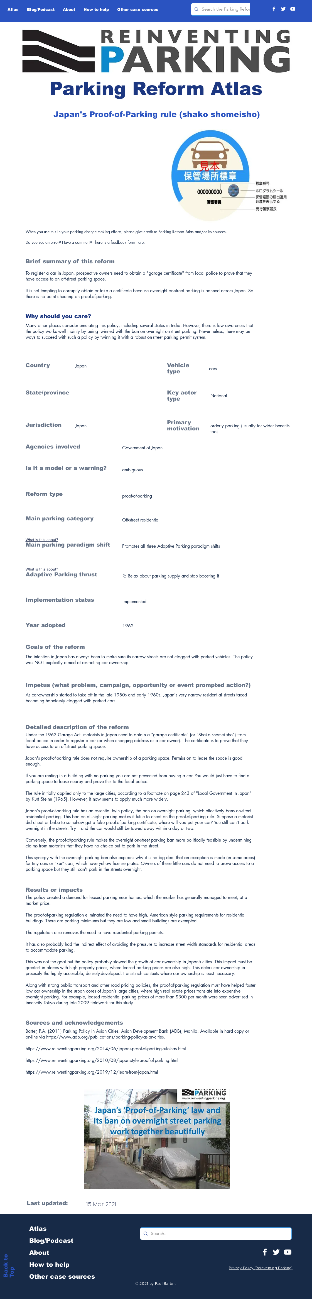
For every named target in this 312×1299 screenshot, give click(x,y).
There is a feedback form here (118, 242)
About (39, 1252)
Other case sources (62, 1276)
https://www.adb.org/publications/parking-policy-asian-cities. (105, 1037)
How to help (49, 1264)
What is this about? (42, 539)
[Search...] (215, 1234)
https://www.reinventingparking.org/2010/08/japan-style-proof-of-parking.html (102, 1060)
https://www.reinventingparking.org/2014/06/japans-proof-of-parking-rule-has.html (106, 1049)
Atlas (37, 1228)
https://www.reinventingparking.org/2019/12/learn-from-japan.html (92, 1072)
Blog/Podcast (51, 1240)
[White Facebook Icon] (264, 1252)
